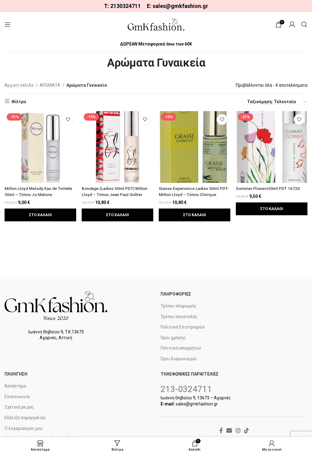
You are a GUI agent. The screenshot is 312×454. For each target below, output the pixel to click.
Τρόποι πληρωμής (179, 305)
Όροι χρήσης (173, 337)
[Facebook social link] (221, 430)
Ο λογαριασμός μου (24, 428)
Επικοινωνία (17, 396)
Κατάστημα (15, 385)
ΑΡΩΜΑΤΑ (50, 85)
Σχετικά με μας (19, 407)
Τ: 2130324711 (122, 6)
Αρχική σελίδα (19, 85)
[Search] (304, 24)
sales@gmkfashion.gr (180, 6)
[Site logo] (156, 24)
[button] (40, 214)
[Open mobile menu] (8, 24)
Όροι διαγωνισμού (179, 358)
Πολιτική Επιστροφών (183, 327)
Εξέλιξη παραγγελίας (25, 417)
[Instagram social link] (238, 430)
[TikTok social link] (246, 430)
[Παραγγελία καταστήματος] (276, 102)
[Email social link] (229, 430)
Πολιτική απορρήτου (181, 348)
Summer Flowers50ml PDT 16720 (269, 188)
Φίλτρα (18, 101)
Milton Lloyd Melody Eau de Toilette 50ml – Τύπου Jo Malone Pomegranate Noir (40, 194)
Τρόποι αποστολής (179, 316)
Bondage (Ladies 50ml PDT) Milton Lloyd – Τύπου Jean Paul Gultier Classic (116, 194)
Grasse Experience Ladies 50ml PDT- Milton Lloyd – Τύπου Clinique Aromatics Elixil (193, 194)
